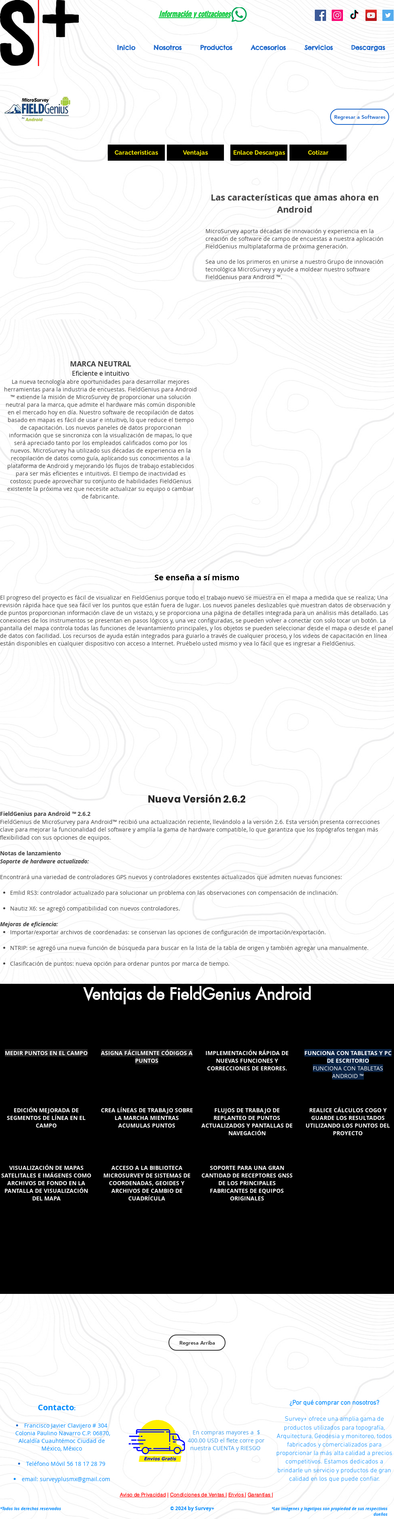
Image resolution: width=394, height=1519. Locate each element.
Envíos (236, 1495)
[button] (216, 47)
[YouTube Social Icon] (371, 15)
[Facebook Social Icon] (320, 15)
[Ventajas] (195, 153)
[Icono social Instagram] (337, 15)
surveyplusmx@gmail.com (75, 1479)
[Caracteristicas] (136, 153)
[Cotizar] (318, 153)
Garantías (260, 1495)
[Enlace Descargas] (258, 153)
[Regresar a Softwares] (359, 117)
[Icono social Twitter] (388, 15)
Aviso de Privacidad (143, 1495)
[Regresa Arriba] (197, 1343)
